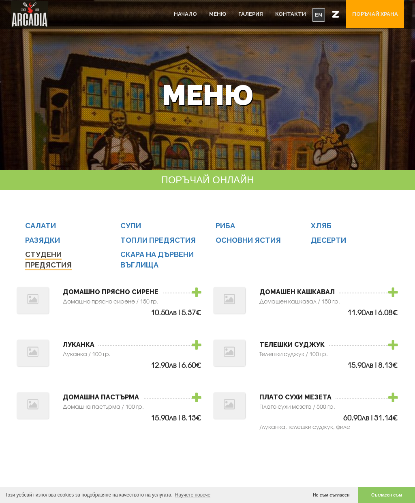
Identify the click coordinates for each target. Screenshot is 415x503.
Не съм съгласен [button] (331, 494)
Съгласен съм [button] (386, 494)
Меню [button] (217, 14)
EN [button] (318, 15)
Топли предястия (158, 243)
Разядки (42, 243)
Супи (130, 228)
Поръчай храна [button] (375, 14)
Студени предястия (48, 262)
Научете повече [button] (193, 495)
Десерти (328, 243)
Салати (40, 228)
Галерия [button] (250, 14)
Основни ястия (248, 243)
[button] (335, 14)
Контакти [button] (290, 14)
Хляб (321, 228)
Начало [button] (185, 14)
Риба (225, 228)
